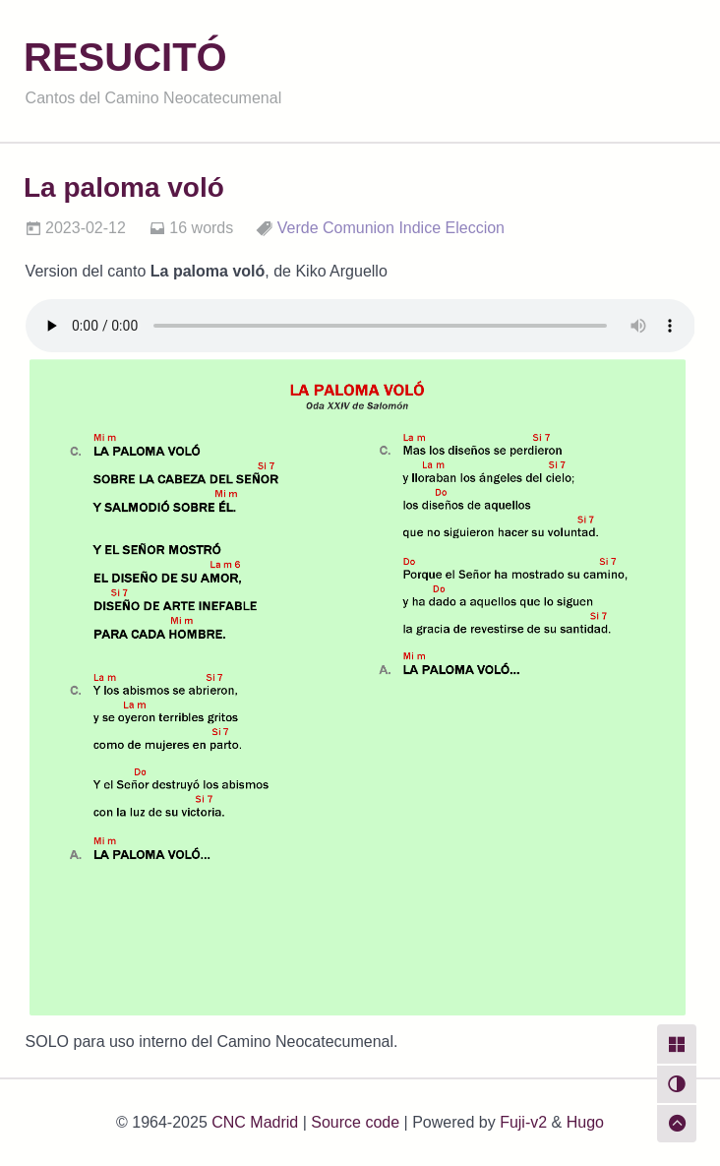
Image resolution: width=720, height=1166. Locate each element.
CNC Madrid (254, 1122)
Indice (419, 227)
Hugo (585, 1122)
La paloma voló (124, 187)
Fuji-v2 (523, 1122)
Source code (355, 1122)
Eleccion (475, 227)
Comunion (358, 227)
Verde (298, 227)
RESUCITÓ (125, 57)
